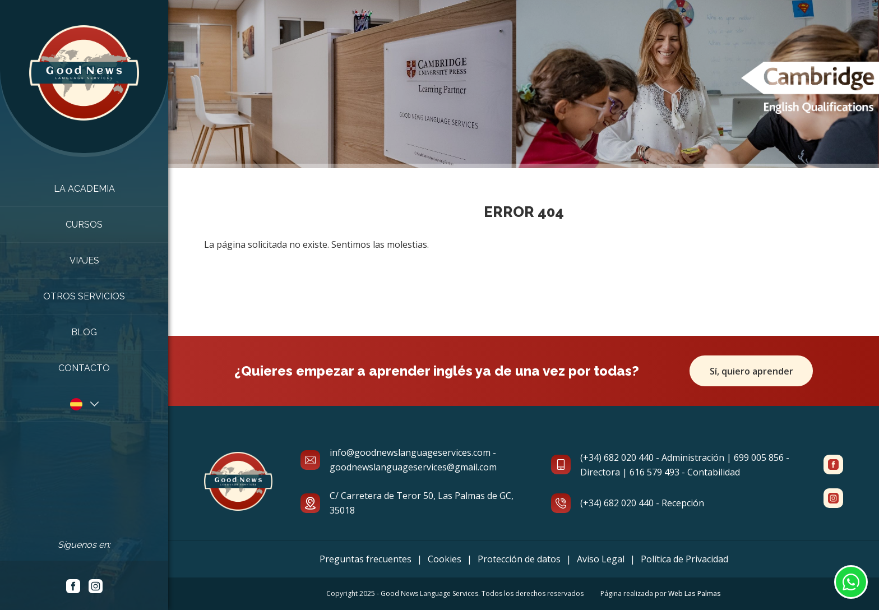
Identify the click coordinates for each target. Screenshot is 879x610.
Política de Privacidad (684, 559)
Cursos (84, 224)
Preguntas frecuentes (365, 559)
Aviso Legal (600, 559)
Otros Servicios (84, 296)
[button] (84, 403)
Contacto (84, 368)
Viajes (84, 260)
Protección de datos (519, 559)
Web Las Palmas (694, 593)
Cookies (444, 559)
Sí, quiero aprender (751, 371)
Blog (84, 332)
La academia (84, 188)
